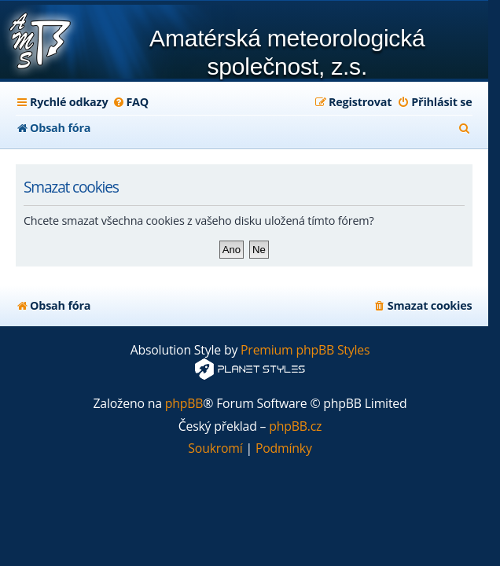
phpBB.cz (295, 426)
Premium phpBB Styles (305, 350)
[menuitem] (130, 102)
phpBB (184, 403)
